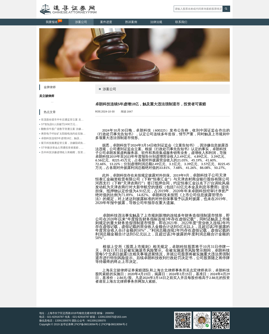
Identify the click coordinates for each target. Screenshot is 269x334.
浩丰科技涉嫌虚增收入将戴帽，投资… (62, 152)
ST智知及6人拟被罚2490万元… (58, 124)
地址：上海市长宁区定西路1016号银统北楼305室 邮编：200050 (76, 313)
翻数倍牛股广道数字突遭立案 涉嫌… (61, 128)
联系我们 (181, 22)
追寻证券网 (66, 324)
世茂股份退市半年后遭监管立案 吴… (61, 119)
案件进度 (106, 22)
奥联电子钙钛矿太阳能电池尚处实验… (62, 133)
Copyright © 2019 (49, 324)
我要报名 (54, 21)
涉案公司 (81, 22)
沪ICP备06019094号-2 (114, 324)
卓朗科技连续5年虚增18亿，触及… (60, 138)
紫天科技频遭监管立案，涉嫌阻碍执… (62, 142)
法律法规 (156, 22)
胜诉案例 (131, 22)
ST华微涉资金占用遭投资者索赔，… (61, 147)
